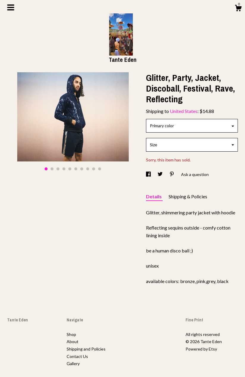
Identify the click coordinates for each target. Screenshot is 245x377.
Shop (71, 334)
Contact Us (77, 356)
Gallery (73, 363)
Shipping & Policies (188, 196)
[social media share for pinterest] (172, 174)
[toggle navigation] (10, 7)
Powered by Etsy (201, 348)
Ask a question (195, 174)
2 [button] (52, 168)
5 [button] (69, 168)
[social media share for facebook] (149, 174)
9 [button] (93, 168)
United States (183, 111)
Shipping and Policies (86, 348)
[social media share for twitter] (161, 174)
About (72, 341)
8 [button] (87, 168)
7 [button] (81, 168)
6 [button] (75, 168)
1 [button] (46, 168)
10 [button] (99, 168)
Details (154, 196)
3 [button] (57, 168)
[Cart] (238, 8)
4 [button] (63, 168)
